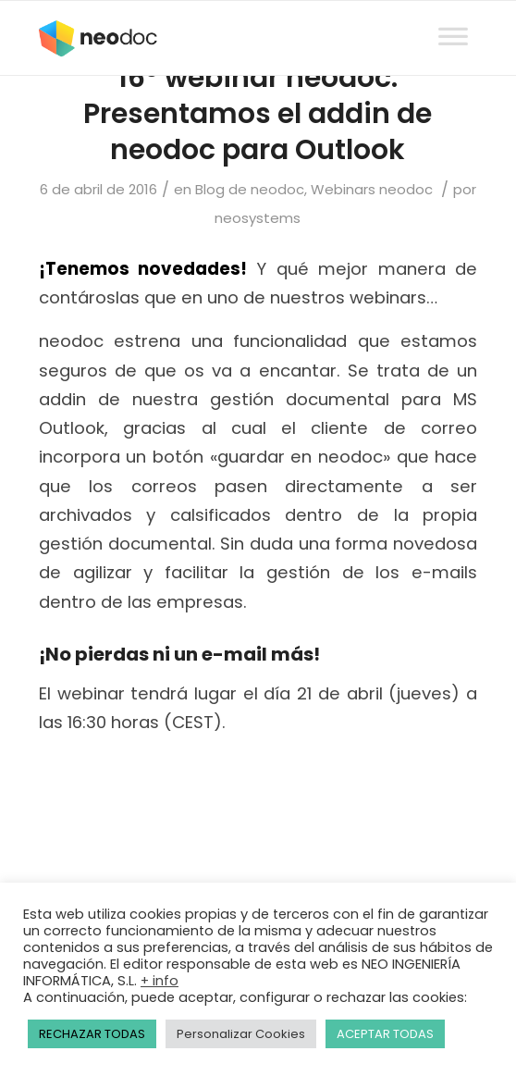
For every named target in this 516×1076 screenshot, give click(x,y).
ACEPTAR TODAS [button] (385, 1034)
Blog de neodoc (249, 189)
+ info (159, 980)
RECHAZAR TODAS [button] (92, 1034)
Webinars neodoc (372, 189)
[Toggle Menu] (453, 19)
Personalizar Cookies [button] (241, 1034)
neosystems (258, 218)
